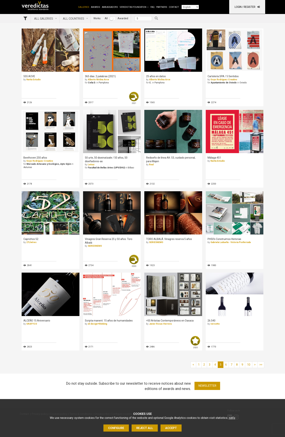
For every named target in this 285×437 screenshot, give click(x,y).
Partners (161, 7)
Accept (171, 428)
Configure (116, 428)
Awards (95, 7)
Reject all (144, 428)
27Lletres (31, 242)
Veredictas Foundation (133, 7)
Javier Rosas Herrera (160, 324)
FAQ (152, 7)
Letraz (91, 164)
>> (260, 364)
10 (248, 364)
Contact (174, 7)
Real (151, 164)
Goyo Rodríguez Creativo (223, 79)
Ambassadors (110, 7)
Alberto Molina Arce (98, 79)
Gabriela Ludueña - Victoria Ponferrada (230, 242)
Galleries (83, 7)
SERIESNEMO (95, 246)
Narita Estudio (33, 79)
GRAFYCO (31, 324)
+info (232, 418)
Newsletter (207, 385)
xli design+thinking (97, 324)
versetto (215, 324)
